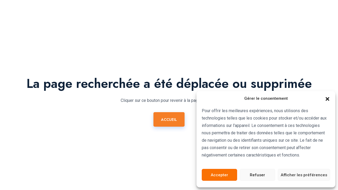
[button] (327, 98)
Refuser (257, 175)
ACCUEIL (169, 119)
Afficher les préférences (304, 175)
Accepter (219, 175)
